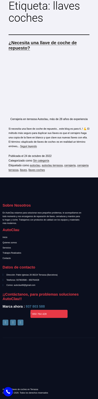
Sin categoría (41, 160)
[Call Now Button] (8, 391)
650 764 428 (39, 313)
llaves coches (36, 170)
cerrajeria (70, 165)
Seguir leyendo (28, 146)
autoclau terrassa (52, 165)
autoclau (35, 165)
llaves (23, 170)
